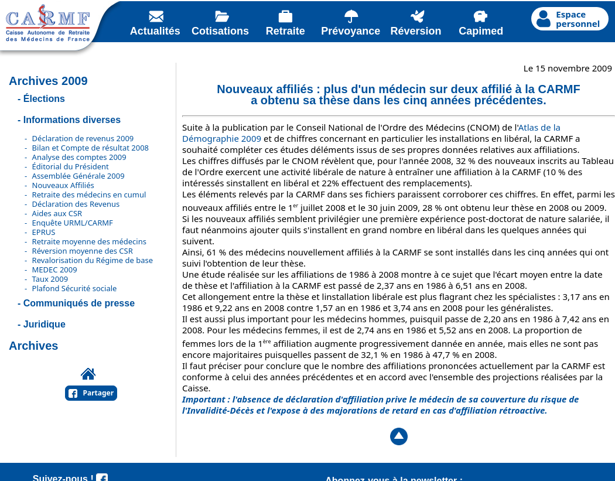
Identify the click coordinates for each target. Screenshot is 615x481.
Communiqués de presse (79, 303)
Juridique (44, 324)
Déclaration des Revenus (76, 204)
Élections (44, 99)
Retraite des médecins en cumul (89, 194)
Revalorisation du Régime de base (92, 260)
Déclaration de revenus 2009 (83, 138)
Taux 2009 (50, 279)
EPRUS (44, 232)
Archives (34, 345)
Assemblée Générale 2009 (78, 175)
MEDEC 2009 (54, 269)
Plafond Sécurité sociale (74, 288)
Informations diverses (72, 120)
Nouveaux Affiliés (63, 185)
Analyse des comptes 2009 (79, 157)
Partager (98, 393)
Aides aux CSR (57, 213)
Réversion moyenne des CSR (82, 250)
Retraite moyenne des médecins (89, 241)
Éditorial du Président (70, 166)
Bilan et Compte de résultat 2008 (90, 147)
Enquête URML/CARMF (72, 222)
